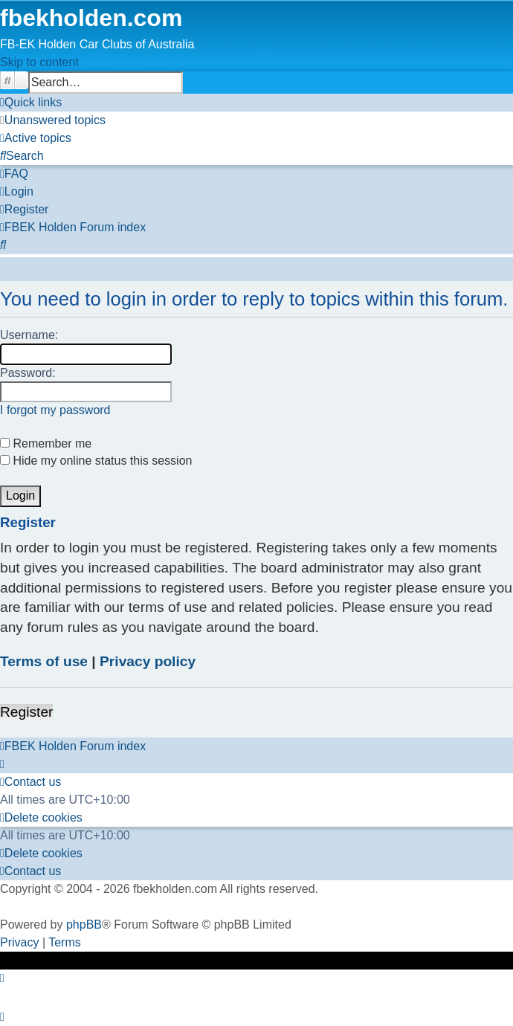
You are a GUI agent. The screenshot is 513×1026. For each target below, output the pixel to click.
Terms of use (44, 661)
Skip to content (39, 62)
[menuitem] (53, 120)
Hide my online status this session (96, 460)
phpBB (84, 924)
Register (26, 712)
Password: (28, 373)
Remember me (45, 443)
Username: (29, 335)
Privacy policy (148, 661)
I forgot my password (55, 410)
